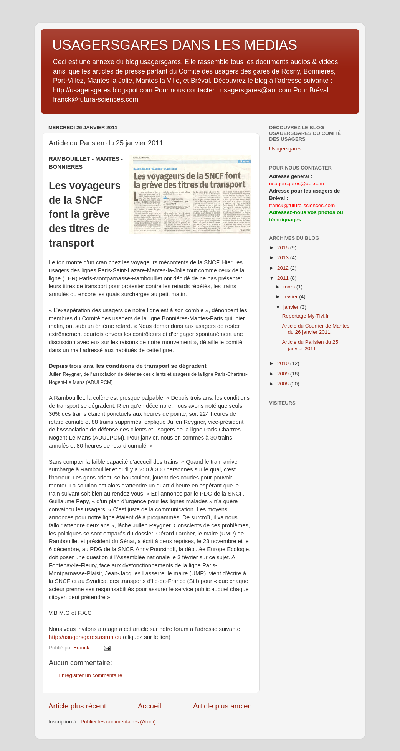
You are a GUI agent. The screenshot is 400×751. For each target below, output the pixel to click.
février (291, 297)
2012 (283, 268)
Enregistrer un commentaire (90, 675)
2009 (283, 374)
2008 (283, 384)
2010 (283, 363)
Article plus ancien (222, 706)
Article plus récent (77, 706)
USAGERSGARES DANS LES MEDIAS (174, 45)
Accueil (149, 706)
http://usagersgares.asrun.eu (85, 637)
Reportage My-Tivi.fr (305, 316)
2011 (283, 278)
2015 (283, 247)
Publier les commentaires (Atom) (118, 722)
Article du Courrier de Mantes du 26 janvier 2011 (316, 329)
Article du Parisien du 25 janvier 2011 (310, 345)
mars (289, 287)
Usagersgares (285, 149)
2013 (283, 257)
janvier (291, 307)
